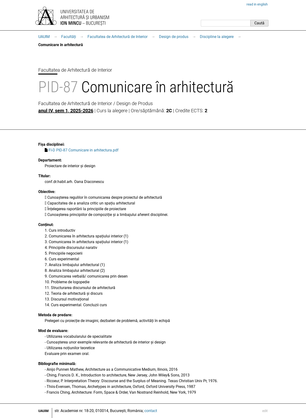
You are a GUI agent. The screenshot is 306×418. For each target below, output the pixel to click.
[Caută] (225, 23)
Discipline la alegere (217, 36)
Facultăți (68, 36)
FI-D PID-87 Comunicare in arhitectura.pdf (84, 150)
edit (265, 411)
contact (150, 410)
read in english (257, 4)
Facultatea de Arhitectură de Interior (117, 36)
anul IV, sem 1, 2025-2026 (65, 110)
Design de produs (173, 36)
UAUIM (44, 36)
